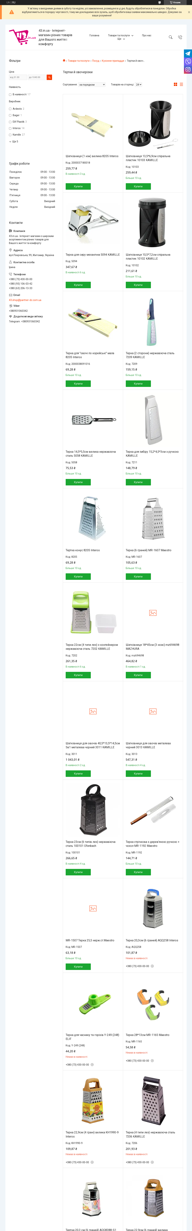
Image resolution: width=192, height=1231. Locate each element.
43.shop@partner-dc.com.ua (25, 300)
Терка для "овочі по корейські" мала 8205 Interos (90, 355)
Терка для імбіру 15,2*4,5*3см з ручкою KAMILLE (152, 453)
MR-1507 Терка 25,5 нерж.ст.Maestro (90, 940)
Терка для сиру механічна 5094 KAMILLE (93, 254)
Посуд (95, 60)
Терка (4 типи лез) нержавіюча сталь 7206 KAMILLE (150, 1134)
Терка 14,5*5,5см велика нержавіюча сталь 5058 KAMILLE (91, 453)
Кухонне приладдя (113, 60)
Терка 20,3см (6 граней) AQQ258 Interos (152, 940)
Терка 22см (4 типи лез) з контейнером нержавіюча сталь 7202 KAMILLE (92, 646)
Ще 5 (15, 141)
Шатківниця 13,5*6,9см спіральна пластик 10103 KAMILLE (148, 158)
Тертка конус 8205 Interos (83, 550)
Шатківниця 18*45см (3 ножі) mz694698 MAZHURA (152, 646)
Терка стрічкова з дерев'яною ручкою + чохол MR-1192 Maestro (152, 844)
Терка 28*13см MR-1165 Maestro (147, 1035)
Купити (78, 186)
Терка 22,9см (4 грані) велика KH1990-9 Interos (92, 1134)
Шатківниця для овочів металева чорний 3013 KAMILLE (148, 745)
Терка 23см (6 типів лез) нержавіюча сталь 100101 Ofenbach (90, 844)
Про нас (146, 35)
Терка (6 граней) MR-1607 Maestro (148, 550)
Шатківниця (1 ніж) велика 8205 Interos (92, 156)
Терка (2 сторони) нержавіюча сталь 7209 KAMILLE (150, 355)
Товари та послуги (119, 35)
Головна (94, 35)
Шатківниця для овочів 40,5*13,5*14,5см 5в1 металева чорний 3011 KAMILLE (93, 745)
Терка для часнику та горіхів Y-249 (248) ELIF (92, 1037)
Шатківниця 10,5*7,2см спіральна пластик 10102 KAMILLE (148, 256)
